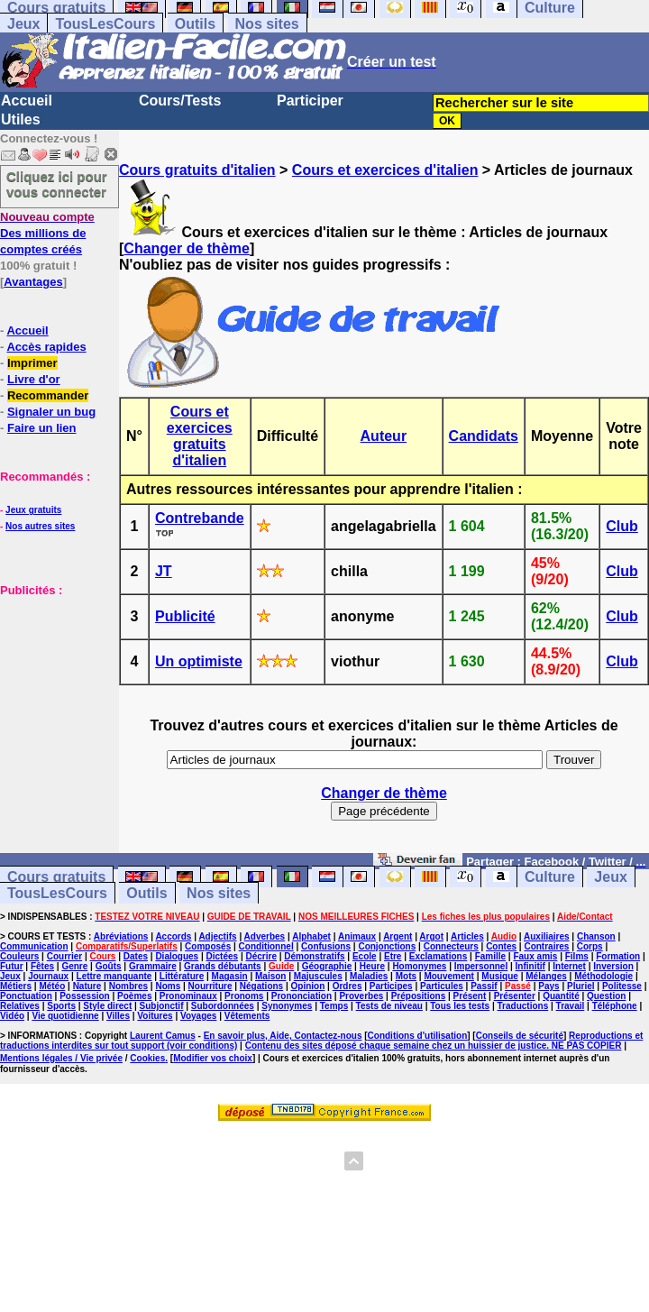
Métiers (16, 986)
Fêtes (42, 966)
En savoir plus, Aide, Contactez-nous (283, 1036)
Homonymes (419, 966)
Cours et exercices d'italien (385, 170)
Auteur (384, 436)
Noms (167, 986)
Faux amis (535, 956)
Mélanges (546, 976)
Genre (74, 966)
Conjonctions (387, 946)
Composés (208, 946)
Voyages (198, 1016)
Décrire (260, 956)
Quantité (561, 996)
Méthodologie (603, 976)
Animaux (357, 936)
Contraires (546, 946)
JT (163, 571)
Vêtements (247, 1016)
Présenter (514, 996)
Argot (431, 936)
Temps (334, 1006)
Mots (406, 976)
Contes (501, 946)
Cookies (147, 1058)
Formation (618, 956)
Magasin (230, 976)
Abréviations (121, 936)
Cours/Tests (180, 100)
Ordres (347, 986)
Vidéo (12, 1016)
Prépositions (418, 996)
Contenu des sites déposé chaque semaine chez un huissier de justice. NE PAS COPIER (433, 1046)
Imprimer (32, 363)
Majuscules (318, 976)
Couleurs (19, 956)
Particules (441, 986)
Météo (52, 986)
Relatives (20, 1006)
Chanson (596, 936)
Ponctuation (26, 996)
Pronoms (243, 996)
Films (577, 956)
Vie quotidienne (65, 1016)
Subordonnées (222, 1006)
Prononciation (301, 996)
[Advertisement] (54, 688)
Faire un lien (42, 428)
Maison (270, 976)
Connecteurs (451, 946)
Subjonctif (162, 1006)
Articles (467, 936)
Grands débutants (222, 966)
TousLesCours (105, 24)
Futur (11, 966)
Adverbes (265, 936)
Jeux (23, 24)
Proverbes (361, 996)
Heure (372, 966)
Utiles (21, 119)
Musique (499, 976)
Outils (195, 24)
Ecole (364, 956)
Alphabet (311, 936)
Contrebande (199, 518)
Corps (590, 946)
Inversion (613, 966)
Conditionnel (266, 946)
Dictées (222, 956)
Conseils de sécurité (519, 1036)
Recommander (47, 395)
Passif (484, 986)
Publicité (185, 616)
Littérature (182, 976)
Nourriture (210, 986)
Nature (87, 986)
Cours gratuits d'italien (197, 170)
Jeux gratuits (33, 510)
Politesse (622, 986)
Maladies (369, 976)
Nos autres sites (40, 526)
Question (606, 996)
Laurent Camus (163, 1036)
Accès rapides (46, 346)
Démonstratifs (314, 956)
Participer (310, 100)
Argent (397, 936)
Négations (261, 986)
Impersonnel (480, 966)
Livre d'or (33, 379)
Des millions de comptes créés (47, 233)
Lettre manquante (114, 976)
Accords (173, 936)
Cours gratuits (56, 877)
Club (622, 526)
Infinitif (530, 966)
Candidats (483, 436)
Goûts (109, 966)
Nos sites (267, 24)
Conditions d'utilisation (418, 1036)
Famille (490, 956)
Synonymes (286, 1006)
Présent (470, 996)
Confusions (326, 946)
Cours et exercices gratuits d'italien (200, 436)
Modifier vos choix (212, 1058)
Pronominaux (188, 996)
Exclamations (438, 956)
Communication (34, 946)
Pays (548, 986)
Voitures (154, 1016)
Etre (392, 956)
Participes (391, 986)
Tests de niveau (389, 1006)
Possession (84, 996)
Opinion (308, 986)
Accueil (26, 100)
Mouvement (449, 976)
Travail (570, 1006)
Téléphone (614, 1006)
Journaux (48, 976)
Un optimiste (198, 661)
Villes (118, 1016)
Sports (61, 1006)
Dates (135, 956)
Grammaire (153, 966)
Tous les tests (459, 1006)
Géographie (327, 966)
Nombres (128, 986)
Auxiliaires (547, 936)
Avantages (33, 282)
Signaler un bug (51, 411)
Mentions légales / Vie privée (61, 1058)
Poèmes (134, 996)
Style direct (107, 1006)
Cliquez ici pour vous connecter (56, 184)
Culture (550, 877)
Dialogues (176, 956)
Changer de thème (186, 248)
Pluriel (581, 986)
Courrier (64, 956)
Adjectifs (217, 936)
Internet (569, 966)
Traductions (523, 1006)
